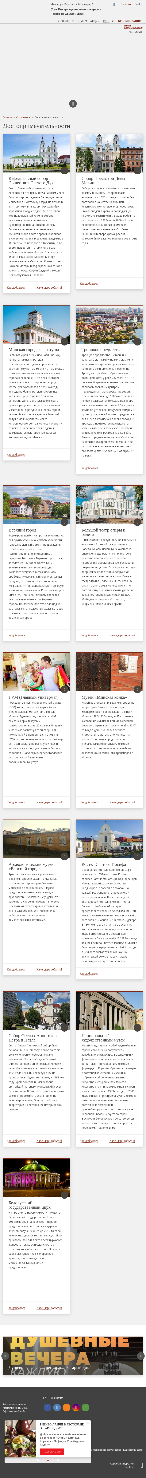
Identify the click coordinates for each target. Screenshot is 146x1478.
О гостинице (23, 117)
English (139, 4)
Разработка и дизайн (126, 1465)
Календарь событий (49, 287)
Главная (7, 117)
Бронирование (129, 21)
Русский (126, 4)
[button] (38, 1460)
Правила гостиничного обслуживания (102, 1449)
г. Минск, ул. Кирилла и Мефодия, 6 (71, 4)
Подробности (52, 1451)
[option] (73, 1356)
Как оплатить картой (133, 1449)
